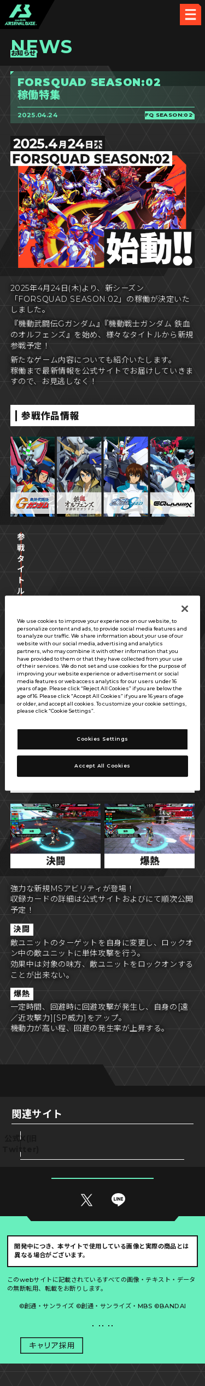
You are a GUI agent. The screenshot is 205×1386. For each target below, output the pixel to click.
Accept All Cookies (102, 766)
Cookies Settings (150, 1295)
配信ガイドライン (103, 1339)
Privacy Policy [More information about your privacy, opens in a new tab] (116, 711)
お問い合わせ (150, 1317)
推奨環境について (55, 1295)
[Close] (185, 609)
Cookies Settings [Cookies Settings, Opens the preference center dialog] (102, 739)
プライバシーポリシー (55, 1317)
